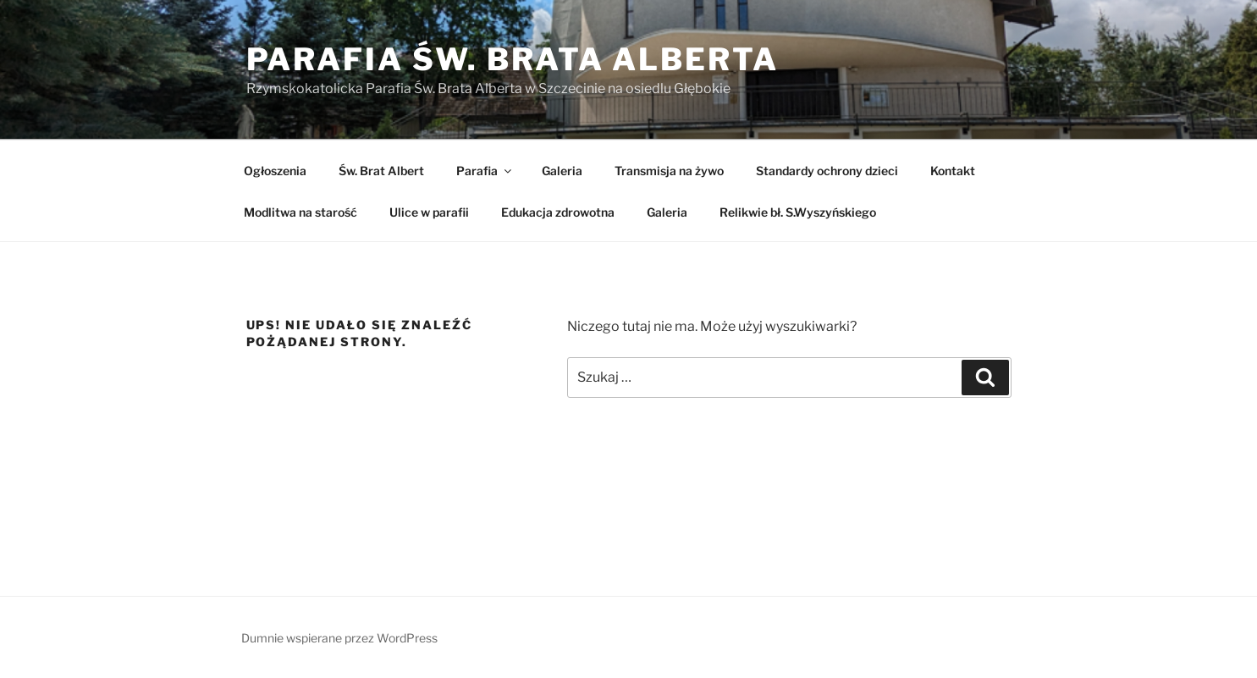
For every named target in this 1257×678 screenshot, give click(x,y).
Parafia (485, 170)
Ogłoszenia (275, 170)
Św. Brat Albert (381, 170)
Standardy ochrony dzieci (827, 170)
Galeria (562, 170)
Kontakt (952, 170)
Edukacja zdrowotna (558, 212)
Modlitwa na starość (300, 212)
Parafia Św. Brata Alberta (512, 59)
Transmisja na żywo (669, 170)
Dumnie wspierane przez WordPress (339, 638)
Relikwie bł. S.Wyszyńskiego (797, 212)
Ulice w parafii (429, 212)
